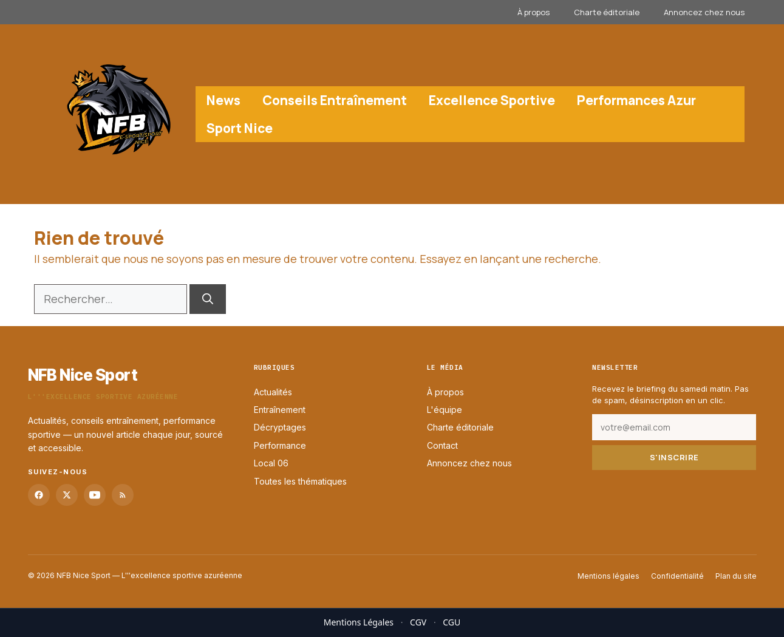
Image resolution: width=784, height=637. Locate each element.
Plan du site (736, 576)
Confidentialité (677, 576)
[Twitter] (67, 495)
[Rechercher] (207, 299)
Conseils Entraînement (334, 100)
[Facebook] (39, 495)
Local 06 (271, 463)
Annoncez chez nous (704, 12)
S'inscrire (674, 456)
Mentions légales (608, 576)
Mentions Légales (359, 622)
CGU (451, 622)
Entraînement (279, 409)
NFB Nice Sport (83, 375)
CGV (418, 622)
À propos (533, 12)
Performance (280, 445)
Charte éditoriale (606, 12)
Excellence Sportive (492, 100)
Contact (442, 445)
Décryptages (280, 427)
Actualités (273, 391)
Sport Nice (239, 128)
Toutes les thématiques (300, 480)
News (223, 100)
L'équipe (444, 409)
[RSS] (123, 495)
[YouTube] (95, 495)
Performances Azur (636, 100)
